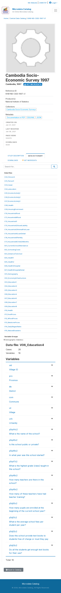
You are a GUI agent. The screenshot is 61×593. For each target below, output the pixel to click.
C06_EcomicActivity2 (12, 197)
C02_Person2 (9, 177)
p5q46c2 (13, 451)
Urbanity (13, 423)
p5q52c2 (13, 531)
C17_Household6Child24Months (16, 242)
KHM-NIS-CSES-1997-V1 (37, 18)
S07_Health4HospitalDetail (14, 270)
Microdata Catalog (21, 9)
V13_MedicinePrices (12, 322)
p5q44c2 (13, 429)
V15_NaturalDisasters (12, 331)
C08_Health (8, 205)
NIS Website (32, 3)
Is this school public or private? (24, 444)
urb (10, 419)
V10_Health (8, 310)
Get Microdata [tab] (29, 160)
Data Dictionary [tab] (35, 156)
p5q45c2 (13, 440)
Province (13, 380)
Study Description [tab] (16, 156)
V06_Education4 (10, 294)
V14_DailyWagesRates (12, 327)
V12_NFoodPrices (11, 318)
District (12, 391)
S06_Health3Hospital (12, 266)
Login (52, 3)
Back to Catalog (13, 570)
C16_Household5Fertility (13, 238)
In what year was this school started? (27, 455)
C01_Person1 (9, 181)
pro (10, 376)
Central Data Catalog (18, 18)
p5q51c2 (13, 517)
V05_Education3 (10, 290)
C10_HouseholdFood (12, 213)
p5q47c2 (13, 461)
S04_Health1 (9, 258)
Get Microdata (33, 84)
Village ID (13, 369)
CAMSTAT (43, 3)
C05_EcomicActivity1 (12, 193)
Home (6, 18)
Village (12, 412)
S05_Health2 (9, 262)
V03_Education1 (10, 282)
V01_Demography (11, 274)
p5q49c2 (13, 489)
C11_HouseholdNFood (12, 217)
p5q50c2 (13, 503)
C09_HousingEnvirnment (13, 209)
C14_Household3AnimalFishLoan (17, 229)
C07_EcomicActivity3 (12, 201)
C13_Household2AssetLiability (15, 225)
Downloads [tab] (13, 160)
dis (10, 386)
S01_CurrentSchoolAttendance (16, 246)
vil (10, 408)
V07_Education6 (10, 298)
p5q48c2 (13, 475)
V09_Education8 (10, 306)
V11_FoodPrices (10, 314)
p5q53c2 (13, 545)
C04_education (10, 189)
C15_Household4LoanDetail (15, 234)
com (11, 397)
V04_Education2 (10, 286)
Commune (14, 401)
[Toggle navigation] (55, 10)
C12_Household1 (10, 221)
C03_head (8, 185)
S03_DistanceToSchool (13, 254)
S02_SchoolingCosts (12, 250)
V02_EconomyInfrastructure (15, 278)
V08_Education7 (10, 302)
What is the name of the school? (24, 433)
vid (10, 365)
